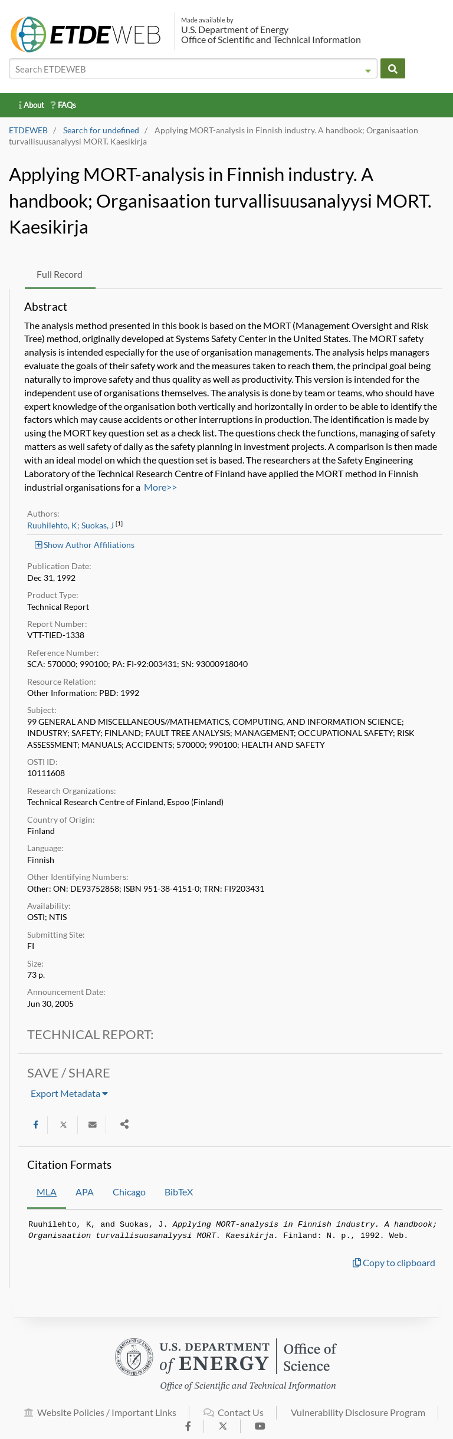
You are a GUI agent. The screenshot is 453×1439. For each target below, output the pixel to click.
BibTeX (179, 1191)
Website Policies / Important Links (100, 1418)
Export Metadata (69, 1093)
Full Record (60, 274)
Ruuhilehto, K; (53, 525)
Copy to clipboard (394, 1262)
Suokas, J (97, 525)
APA (85, 1191)
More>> (160, 486)
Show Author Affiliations (84, 545)
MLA (47, 1191)
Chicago (129, 1191)
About (31, 105)
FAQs (63, 105)
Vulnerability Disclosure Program (358, 1418)
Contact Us (233, 1418)
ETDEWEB (28, 130)
